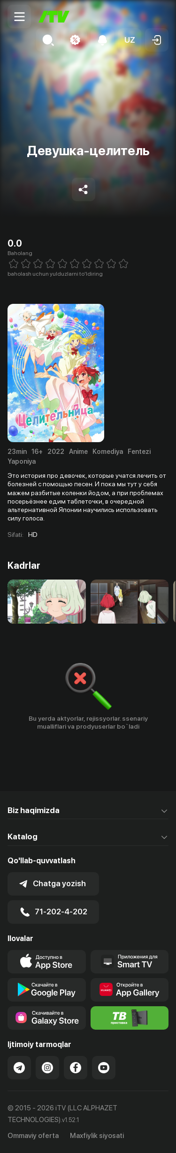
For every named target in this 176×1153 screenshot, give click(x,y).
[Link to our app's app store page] (47, 961)
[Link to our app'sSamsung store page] (47, 1018)
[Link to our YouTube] (103, 1067)
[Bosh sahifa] (53, 16)
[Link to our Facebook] (75, 1067)
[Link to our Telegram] (19, 1067)
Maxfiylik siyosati (97, 1135)
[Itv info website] (130, 1018)
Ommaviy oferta (33, 1135)
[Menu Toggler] (19, 16)
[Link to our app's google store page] (47, 990)
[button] (129, 40)
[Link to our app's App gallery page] (130, 990)
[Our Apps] (130, 961)
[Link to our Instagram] (47, 1067)
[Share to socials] (83, 189)
